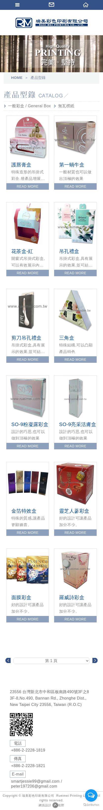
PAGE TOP (55, 805)
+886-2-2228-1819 (28, 750)
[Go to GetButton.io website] (91, 805)
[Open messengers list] (91, 795)
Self (51, 23)
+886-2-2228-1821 (28, 766)
